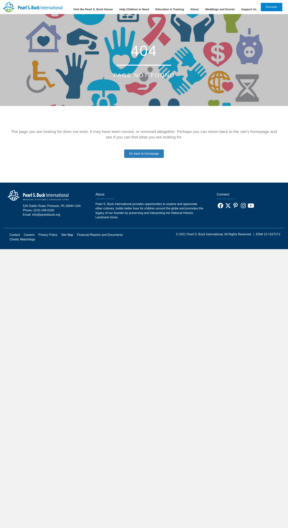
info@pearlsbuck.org (46, 219)
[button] (220, 210)
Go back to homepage (144, 158)
